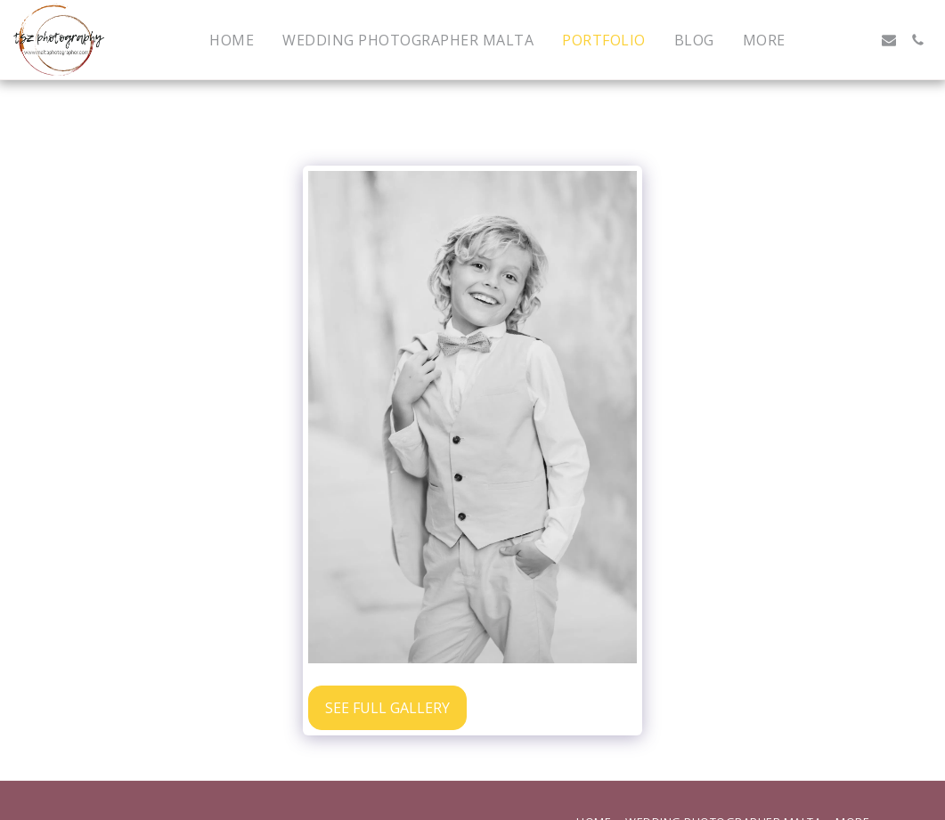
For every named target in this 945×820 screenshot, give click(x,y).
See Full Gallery (387, 708)
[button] (832, 40)
